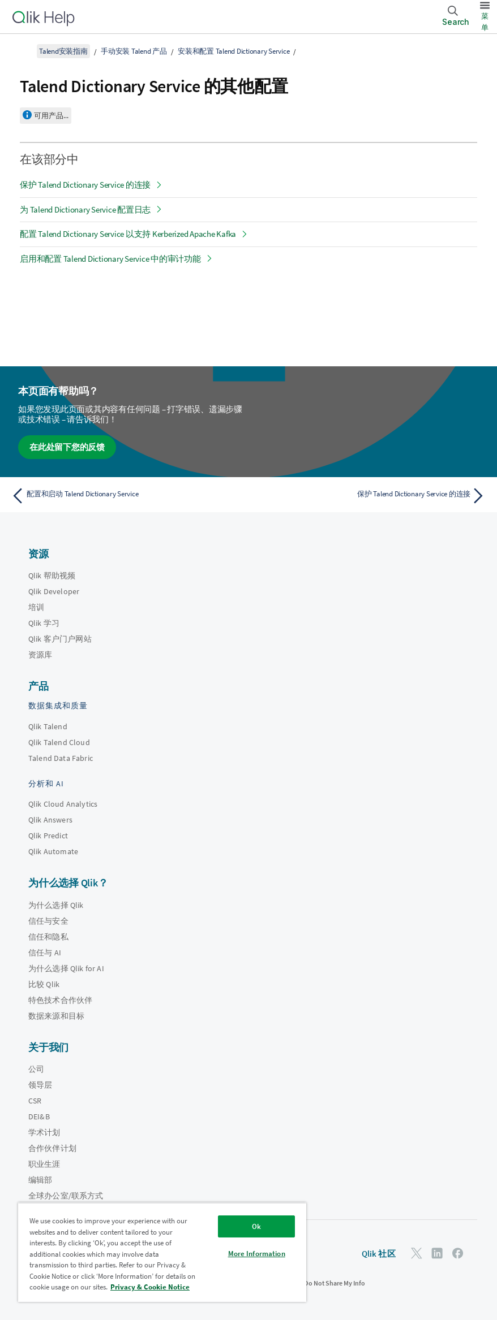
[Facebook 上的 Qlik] (457, 1253)
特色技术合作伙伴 (60, 1000)
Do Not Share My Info (334, 1283)
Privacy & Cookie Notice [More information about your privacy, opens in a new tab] (150, 1287)
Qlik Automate (53, 851)
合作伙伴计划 (52, 1148)
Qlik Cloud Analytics (62, 804)
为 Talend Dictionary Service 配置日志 (85, 209)
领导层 (40, 1085)
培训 (36, 607)
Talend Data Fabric (60, 758)
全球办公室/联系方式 (66, 1196)
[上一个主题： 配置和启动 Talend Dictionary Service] (126, 495)
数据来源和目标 (56, 1016)
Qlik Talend (47, 726)
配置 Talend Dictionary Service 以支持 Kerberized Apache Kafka (128, 233)
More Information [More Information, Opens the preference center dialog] (256, 1253)
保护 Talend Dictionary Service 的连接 (85, 184)
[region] (162, 1252)
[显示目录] (22, 51)
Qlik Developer (53, 591)
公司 (36, 1069)
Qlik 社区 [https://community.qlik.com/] (379, 1253)
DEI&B (39, 1116)
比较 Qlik (43, 984)
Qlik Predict (48, 835)
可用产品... (51, 115)
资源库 (40, 655)
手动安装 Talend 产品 (134, 51)
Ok (256, 1226)
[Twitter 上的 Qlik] (416, 1253)
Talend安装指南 (63, 51)
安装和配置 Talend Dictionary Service (233, 51)
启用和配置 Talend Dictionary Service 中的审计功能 (110, 258)
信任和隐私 (48, 937)
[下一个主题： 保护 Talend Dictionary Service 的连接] (371, 495)
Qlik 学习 (43, 623)
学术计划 (44, 1132)
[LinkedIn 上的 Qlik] (437, 1253)
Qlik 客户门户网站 (60, 639)
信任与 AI (44, 952)
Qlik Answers (50, 820)
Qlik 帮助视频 (51, 575)
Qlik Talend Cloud (59, 742)
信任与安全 (48, 921)
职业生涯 (44, 1164)
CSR (34, 1101)
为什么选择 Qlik (56, 905)
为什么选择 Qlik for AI (66, 968)
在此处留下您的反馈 (67, 447)
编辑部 (40, 1180)
